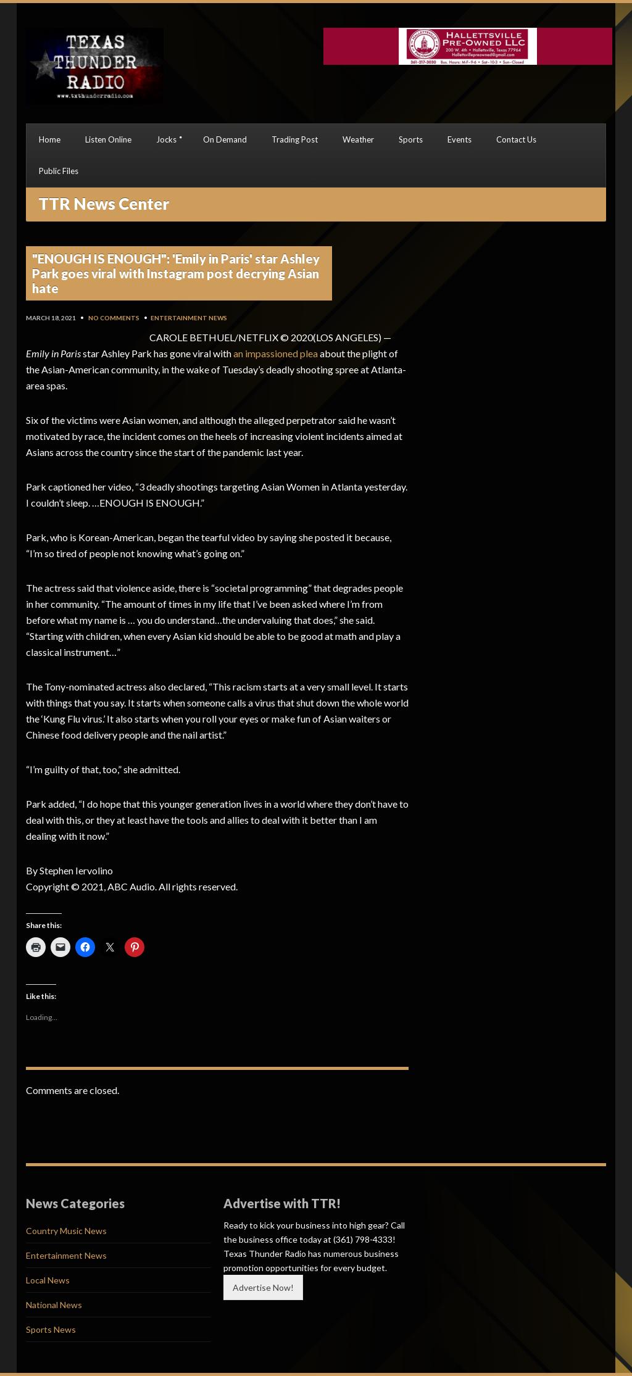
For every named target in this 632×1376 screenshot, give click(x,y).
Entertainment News (189, 317)
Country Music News (66, 1230)
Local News (48, 1280)
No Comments (113, 317)
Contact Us (516, 139)
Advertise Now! (263, 1287)
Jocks (166, 139)
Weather (358, 139)
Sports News (51, 1329)
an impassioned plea (275, 353)
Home (49, 139)
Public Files (58, 171)
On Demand (225, 139)
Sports (411, 139)
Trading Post (295, 139)
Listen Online (108, 139)
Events (459, 139)
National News (54, 1304)
